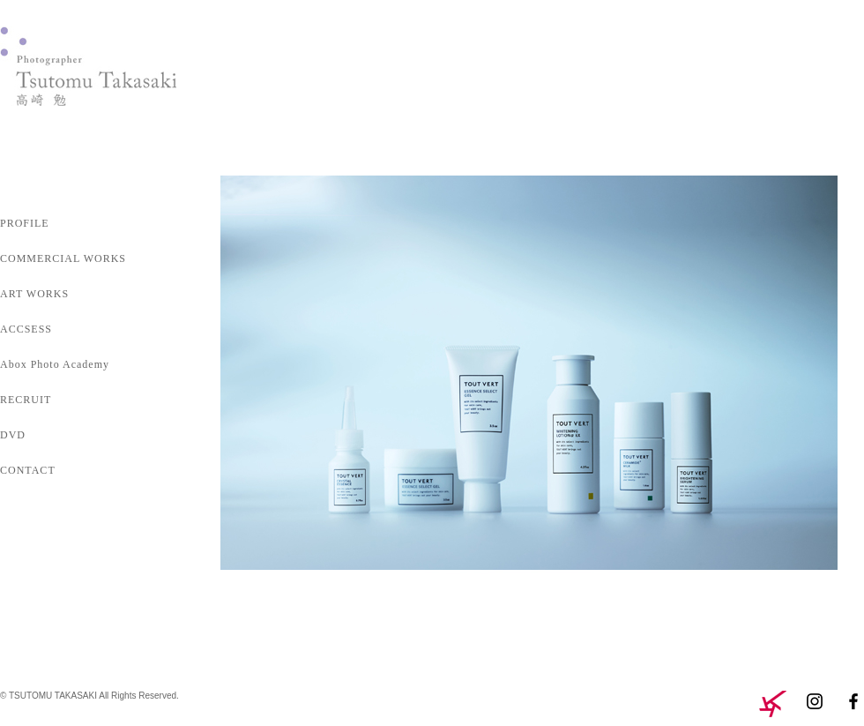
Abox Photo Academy (54, 364)
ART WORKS (34, 294)
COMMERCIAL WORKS (63, 258)
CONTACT (28, 470)
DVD (13, 435)
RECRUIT (25, 399)
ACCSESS (26, 329)
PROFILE (24, 223)
